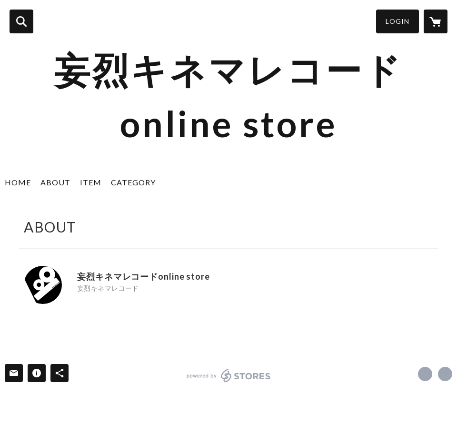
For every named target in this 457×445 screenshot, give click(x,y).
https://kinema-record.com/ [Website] (93, 300)
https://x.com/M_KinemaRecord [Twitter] (80, 300)
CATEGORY (133, 182)
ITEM (90, 182)
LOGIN (397, 21)
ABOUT (55, 182)
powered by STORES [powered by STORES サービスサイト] (229, 375)
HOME (18, 182)
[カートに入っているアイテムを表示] (435, 21)
